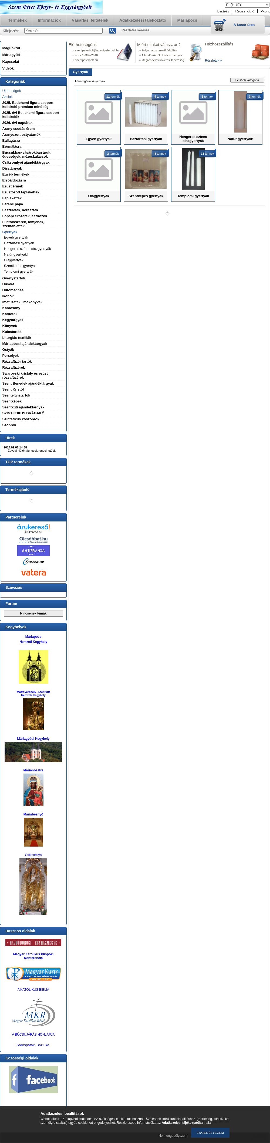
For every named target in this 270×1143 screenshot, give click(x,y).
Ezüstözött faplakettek (20, 192)
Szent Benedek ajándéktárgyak (28, 383)
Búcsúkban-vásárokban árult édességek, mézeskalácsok (26, 154)
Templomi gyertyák (18, 271)
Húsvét (8, 284)
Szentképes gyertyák (20, 266)
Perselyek (10, 356)
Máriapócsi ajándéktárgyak (24, 344)
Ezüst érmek (12, 186)
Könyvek (9, 326)
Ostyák (8, 350)
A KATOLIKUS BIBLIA (33, 990)
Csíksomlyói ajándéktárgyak (26, 162)
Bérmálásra (12, 146)
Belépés (223, 11)
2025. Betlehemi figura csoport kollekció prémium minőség (27, 105)
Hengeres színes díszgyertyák (27, 249)
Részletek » (213, 60)
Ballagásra (11, 140)
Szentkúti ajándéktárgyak (23, 407)
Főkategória (83, 81)
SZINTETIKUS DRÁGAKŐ (23, 413)
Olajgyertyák (13, 260)
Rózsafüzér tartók (17, 361)
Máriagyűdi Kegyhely (33, 739)
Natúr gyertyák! (16, 254)
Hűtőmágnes (13, 290)
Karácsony (11, 308)
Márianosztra (33, 770)
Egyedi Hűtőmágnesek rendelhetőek (32, 450)
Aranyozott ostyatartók (21, 135)
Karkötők (10, 314)
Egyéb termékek (15, 174)
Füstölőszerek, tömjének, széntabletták (23, 224)
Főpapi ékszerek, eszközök (24, 216)
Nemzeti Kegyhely (33, 642)
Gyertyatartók (13, 278)
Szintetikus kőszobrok (20, 419)
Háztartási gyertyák (19, 243)
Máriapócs (33, 637)
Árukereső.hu (33, 532)
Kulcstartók (12, 332)
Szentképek (12, 401)
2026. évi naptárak (17, 123)
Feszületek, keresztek (20, 210)
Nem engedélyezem (172, 1136)
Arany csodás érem (18, 129)
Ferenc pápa (12, 204)
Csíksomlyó (33, 855)
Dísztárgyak (12, 168)
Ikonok (8, 296)
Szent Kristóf (13, 389)
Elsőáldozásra (14, 180)
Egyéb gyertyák (16, 237)
